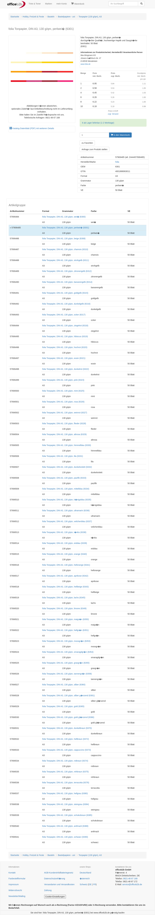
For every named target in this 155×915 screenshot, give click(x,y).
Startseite (14, 16)
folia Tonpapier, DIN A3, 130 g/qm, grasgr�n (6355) (65, 663)
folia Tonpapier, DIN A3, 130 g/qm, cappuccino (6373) (66, 750)
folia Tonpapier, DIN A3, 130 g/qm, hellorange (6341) (66, 565)
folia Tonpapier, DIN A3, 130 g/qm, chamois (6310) (65, 249)
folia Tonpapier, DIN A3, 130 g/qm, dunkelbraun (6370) (67, 728)
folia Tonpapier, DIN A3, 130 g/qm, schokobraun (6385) (67, 815)
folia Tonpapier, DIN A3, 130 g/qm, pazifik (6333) (64, 478)
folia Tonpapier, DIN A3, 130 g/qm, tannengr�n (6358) (67, 674)
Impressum (14, 884)
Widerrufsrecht (15, 890)
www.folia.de (85, 64)
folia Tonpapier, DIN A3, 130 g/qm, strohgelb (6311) (65, 260)
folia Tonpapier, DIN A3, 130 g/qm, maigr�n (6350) (65, 619)
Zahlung (48, 890)
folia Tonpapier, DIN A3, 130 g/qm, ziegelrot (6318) (65, 325)
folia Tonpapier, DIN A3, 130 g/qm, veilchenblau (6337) (67, 521)
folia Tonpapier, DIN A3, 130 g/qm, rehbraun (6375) (65, 771)
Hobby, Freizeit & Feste (33, 16)
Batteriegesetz (66, 872)
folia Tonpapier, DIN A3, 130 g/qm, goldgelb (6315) (65, 293)
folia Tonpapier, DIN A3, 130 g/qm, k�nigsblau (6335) (66, 499)
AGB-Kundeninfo (52, 872)
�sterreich (85, 878)
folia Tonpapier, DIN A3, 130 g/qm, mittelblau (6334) (65, 489)
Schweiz (83, 884)
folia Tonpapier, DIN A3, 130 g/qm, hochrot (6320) (64, 347)
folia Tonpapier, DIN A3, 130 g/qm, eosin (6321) (63, 358)
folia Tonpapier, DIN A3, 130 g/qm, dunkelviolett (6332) (67, 467)
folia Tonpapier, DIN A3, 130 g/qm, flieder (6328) (64, 423)
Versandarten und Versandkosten (59, 884)
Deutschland (85, 872)
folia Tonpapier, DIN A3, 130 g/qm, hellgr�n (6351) (65, 630)
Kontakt (12, 872)
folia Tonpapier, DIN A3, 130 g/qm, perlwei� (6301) (65, 227)
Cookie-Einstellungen (55, 896)
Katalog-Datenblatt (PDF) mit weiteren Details (31, 128)
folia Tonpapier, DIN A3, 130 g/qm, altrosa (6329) (64, 434)
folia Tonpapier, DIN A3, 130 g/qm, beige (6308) (63, 238)
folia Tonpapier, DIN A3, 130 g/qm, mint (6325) (63, 391)
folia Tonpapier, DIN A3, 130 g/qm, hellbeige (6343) (65, 586)
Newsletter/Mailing (17, 896)
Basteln (51, 16)
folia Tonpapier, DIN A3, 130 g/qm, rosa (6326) (63, 402)
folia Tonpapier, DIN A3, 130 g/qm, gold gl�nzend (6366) (68, 717)
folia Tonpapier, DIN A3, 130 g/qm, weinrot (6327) (64, 412)
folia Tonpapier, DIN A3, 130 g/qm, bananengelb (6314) (67, 282)
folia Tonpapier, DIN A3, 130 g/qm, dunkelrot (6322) (65, 369)
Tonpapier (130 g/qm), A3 (90, 16)
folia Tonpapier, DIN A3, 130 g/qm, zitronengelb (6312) (67, 271)
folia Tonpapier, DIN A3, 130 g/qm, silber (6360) (63, 684)
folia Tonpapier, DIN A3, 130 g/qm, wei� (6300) (63, 217)
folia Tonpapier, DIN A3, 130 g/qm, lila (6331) (62, 456)
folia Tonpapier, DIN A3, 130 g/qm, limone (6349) (64, 608)
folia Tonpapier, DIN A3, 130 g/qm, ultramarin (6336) (66, 510)
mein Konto (61, 3)
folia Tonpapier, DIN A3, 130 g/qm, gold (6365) (63, 706)
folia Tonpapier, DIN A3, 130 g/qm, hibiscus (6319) (65, 336)
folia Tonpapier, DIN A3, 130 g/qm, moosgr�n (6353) (66, 641)
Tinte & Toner (35, 3)
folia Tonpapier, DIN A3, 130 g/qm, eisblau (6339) (64, 543)
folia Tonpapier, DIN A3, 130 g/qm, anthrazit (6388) (65, 826)
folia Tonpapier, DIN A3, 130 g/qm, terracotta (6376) (65, 782)
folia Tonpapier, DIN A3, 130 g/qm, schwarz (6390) (65, 837)
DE (90, 884)
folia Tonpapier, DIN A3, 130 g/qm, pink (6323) (63, 380)
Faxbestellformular (17, 878)
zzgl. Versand (113, 114)
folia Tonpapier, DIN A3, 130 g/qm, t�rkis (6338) (64, 532)
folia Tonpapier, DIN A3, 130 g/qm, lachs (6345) (63, 597)
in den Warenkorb (120, 135)
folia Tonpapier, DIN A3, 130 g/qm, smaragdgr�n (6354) (67, 652)
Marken (48, 3)
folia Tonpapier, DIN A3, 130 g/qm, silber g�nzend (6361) (68, 695)
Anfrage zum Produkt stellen (94, 149)
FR (94, 884)
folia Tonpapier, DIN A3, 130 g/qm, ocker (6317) (63, 314)
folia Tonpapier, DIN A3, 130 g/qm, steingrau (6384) (65, 804)
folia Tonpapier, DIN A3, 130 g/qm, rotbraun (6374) (65, 761)
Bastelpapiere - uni (66, 16)
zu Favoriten (87, 143)
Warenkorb (77, 3)
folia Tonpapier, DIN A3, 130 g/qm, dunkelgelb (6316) (66, 304)
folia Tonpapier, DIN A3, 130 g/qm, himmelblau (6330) (66, 445)
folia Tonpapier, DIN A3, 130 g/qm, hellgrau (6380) (65, 793)
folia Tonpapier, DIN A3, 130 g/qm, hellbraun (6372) (65, 739)
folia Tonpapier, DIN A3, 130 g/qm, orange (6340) (64, 554)
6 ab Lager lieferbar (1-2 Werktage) (98, 123)
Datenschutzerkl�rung (54, 878)
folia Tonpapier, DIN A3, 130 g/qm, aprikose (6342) (65, 576)
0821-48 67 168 (130, 878)
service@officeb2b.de (132, 884)
